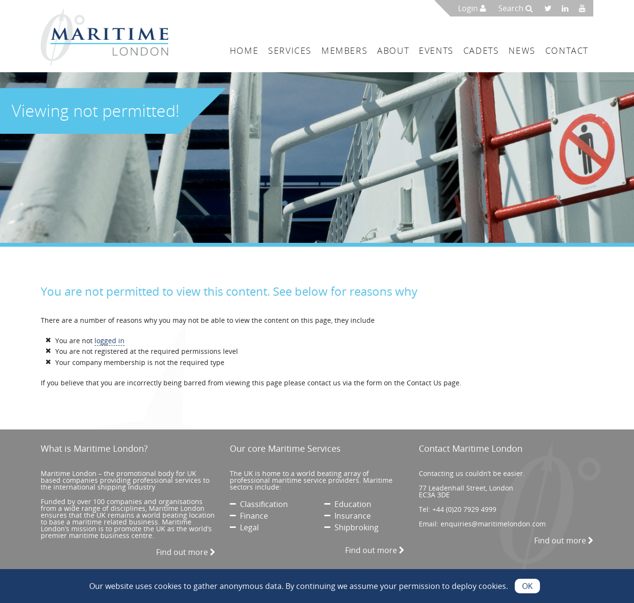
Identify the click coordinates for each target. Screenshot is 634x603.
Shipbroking (351, 527)
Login (472, 8)
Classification (259, 504)
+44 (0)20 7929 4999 (464, 509)
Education (347, 504)
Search (515, 8)
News (521, 50)
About (393, 50)
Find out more (185, 552)
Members (344, 50)
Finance (249, 515)
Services (290, 50)
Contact (566, 50)
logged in (110, 340)
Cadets (481, 50)
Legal (244, 527)
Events (436, 50)
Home (244, 50)
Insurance (347, 515)
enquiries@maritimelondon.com (493, 523)
